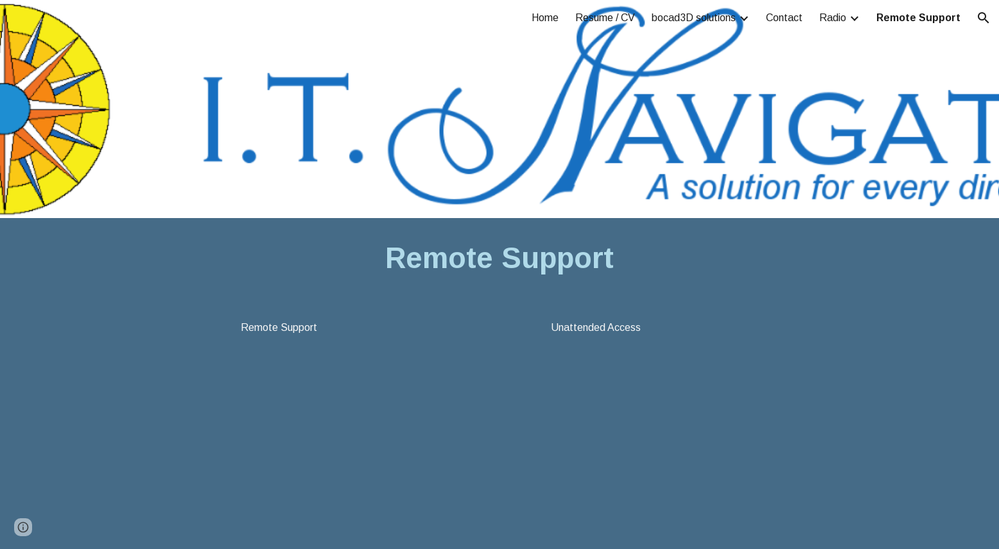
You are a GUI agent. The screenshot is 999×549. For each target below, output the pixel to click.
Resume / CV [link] (605, 17)
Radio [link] (832, 17)
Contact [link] (784, 17)
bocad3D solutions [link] (694, 17)
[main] (499, 258)
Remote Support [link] (918, 17)
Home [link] (545, 17)
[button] (983, 18)
